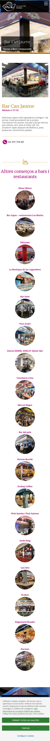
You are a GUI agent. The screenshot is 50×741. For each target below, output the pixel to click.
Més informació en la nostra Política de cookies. (21, 709)
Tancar (25, 728)
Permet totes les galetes (25, 720)
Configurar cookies (25, 736)
